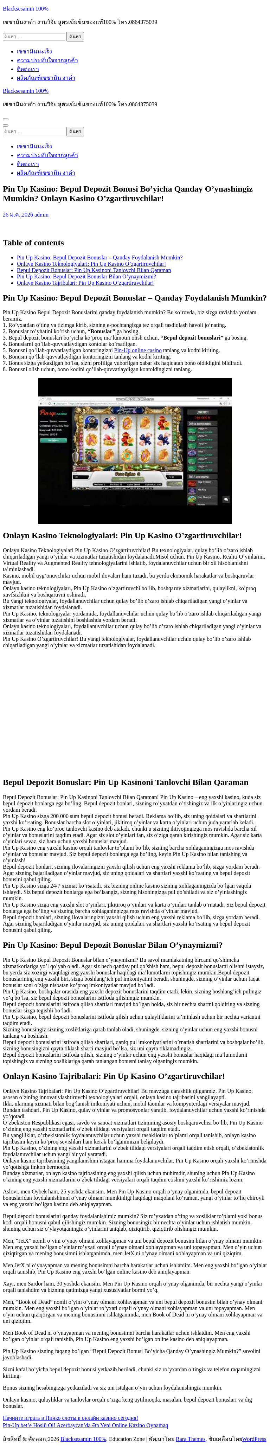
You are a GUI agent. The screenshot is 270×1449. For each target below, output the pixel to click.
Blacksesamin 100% (26, 9)
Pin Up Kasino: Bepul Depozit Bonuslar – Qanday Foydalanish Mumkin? (100, 257)
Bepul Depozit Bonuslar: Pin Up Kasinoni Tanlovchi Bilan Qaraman (94, 270)
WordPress (254, 1439)
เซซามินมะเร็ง (34, 51)
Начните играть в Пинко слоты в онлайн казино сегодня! (70, 1418)
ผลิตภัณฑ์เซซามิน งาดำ (46, 78)
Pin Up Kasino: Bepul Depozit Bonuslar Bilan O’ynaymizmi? (86, 276)
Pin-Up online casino (138, 350)
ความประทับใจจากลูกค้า (47, 60)
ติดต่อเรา (28, 69)
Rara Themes (191, 1439)
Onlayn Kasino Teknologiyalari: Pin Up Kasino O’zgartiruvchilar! (91, 264)
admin (41, 215)
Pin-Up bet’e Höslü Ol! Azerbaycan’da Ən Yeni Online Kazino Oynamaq (85, 1425)
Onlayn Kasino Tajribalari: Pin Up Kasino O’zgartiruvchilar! (85, 283)
